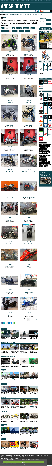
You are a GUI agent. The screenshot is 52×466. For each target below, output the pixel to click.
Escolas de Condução (44, 163)
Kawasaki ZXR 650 (10, 54)
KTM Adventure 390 (10, 77)
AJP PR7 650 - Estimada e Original (29, 172)
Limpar (2, 28)
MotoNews (4, 330)
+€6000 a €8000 (4, 31)
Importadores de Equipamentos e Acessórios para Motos (44, 160)
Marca (32, 28)
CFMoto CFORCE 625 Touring (29, 198)
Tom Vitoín (19, 456)
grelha (4, 17)
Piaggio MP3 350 (9, 316)
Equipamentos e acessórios (7, 357)
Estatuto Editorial (14, 458)
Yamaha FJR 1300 (28, 316)
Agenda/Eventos (43, 144)
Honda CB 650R (9, 244)
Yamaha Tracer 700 (10, 126)
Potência (21, 31)
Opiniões (3, 371)
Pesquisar (48, 20)
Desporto (3, 399)
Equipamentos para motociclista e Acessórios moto (44, 147)
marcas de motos (21, 14)
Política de (23, 464)
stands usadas (34, 14)
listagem (8, 17)
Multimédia (4, 385)
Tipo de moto (26, 28)
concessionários (28, 14)
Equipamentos (27, 456)
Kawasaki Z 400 (10, 198)
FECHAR (23, 462)
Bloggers (48, 164)
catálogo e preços (8, 14)
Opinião (15, 456)
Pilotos (41, 166)
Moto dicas (4, 426)
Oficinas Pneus (43, 155)
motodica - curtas (14, 15)
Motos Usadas (43, 142)
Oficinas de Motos (44, 153)
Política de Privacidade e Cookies (25, 458)
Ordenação (18, 28)
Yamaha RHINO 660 (29, 293)
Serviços (46, 166)
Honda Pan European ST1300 (10, 149)
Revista (46, 456)
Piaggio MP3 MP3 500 (29, 244)
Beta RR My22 (29, 267)
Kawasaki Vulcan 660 (28, 221)
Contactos (3, 458)
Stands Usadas (46, 152)
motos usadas (14, 14)
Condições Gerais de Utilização (37, 458)
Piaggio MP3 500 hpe (9, 267)
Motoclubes (42, 164)
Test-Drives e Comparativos (7, 343)
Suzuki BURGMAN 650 (29, 149)
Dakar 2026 (10, 456)
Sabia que (3, 412)
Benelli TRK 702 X (10, 103)
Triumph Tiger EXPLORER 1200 (28, 77)
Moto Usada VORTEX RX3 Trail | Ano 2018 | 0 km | (45, 178)
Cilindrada (15, 31)
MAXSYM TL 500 (9, 293)
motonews (40, 14)
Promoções (33, 456)
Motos (23, 456)
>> (36, 320)
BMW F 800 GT (29, 103)
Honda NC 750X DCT (28, 54)
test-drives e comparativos (5, 15)
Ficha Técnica (8, 458)
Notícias (6, 456)
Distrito (27, 31)
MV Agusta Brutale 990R (10, 221)
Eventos (3, 440)
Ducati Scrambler (10, 172)
